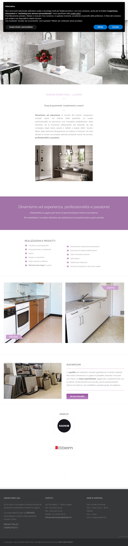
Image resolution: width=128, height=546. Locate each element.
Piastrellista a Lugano (40, 212)
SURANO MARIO (55, 94)
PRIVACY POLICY (11, 524)
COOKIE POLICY (11, 528)
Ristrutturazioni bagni (37, 265)
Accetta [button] (115, 27)
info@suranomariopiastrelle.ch (58, 517)
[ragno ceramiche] (64, 420)
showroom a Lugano (85, 375)
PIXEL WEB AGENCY (66, 542)
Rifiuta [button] (100, 27)
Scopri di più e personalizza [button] (21, 27)
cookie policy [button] (76, 13)
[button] (37, 163)
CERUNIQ (30, 513)
